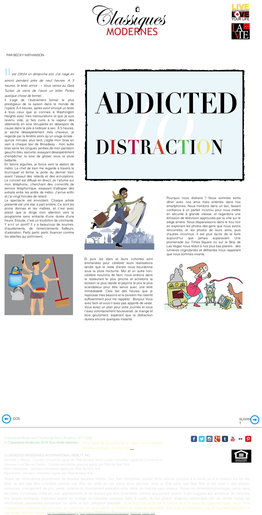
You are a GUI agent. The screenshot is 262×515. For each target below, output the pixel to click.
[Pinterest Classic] (248, 439)
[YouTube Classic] (233, 439)
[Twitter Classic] (202, 439)
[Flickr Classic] (240, 439)
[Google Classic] (217, 439)
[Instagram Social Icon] (209, 439)
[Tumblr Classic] (225, 439)
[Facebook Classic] (194, 439)
